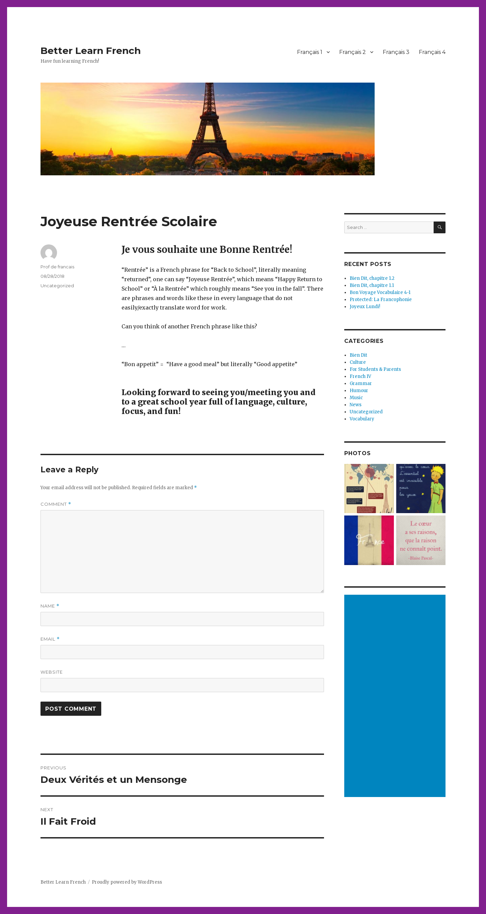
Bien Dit (358, 355)
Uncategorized (57, 285)
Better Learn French (90, 50)
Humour (359, 390)
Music (356, 398)
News (355, 405)
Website (51, 672)
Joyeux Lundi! (365, 306)
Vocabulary (362, 419)
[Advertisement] (396, 696)
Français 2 (352, 52)
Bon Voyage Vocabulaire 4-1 (380, 292)
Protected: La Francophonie (381, 299)
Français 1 (309, 52)
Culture (358, 362)
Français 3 (396, 52)
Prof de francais (57, 266)
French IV (360, 376)
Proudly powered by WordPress (127, 882)
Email (50, 639)
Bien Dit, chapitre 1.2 (372, 278)
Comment (55, 504)
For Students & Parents (375, 369)
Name (49, 606)
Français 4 (432, 52)
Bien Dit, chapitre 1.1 (372, 285)
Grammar (361, 383)
